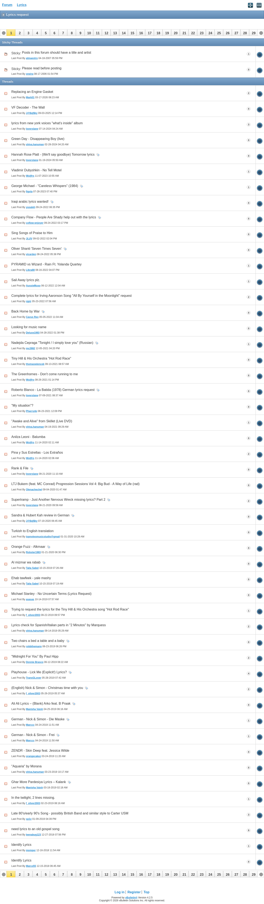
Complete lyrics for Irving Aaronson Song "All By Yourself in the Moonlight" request (71, 295)
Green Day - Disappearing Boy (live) (37, 139)
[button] (11, 32)
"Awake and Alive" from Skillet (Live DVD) (41, 421)
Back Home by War (25, 311)
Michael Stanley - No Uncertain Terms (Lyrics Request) (51, 593)
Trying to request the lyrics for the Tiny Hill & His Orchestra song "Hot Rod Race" (70, 609)
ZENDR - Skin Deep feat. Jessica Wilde (40, 750)
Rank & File (19, 468)
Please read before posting (41, 68)
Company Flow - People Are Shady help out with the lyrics (53, 217)
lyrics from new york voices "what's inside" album (47, 123)
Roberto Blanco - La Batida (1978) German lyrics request (53, 390)
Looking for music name (28, 327)
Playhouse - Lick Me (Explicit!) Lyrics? (39, 672)
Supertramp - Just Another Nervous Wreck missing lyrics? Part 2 (58, 499)
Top (146, 892)
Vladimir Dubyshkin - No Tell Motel (36, 170)
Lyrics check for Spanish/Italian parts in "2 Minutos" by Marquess (58, 625)
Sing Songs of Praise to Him (32, 233)
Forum (7, 5)
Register (134, 892)
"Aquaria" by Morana (26, 766)
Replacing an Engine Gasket (32, 91)
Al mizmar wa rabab (25, 562)
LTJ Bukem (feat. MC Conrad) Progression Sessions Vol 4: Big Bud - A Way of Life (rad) (75, 484)
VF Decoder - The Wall (28, 107)
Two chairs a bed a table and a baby (37, 641)
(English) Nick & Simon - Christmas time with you (47, 688)
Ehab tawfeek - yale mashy (31, 578)
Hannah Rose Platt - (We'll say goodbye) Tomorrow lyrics (53, 154)
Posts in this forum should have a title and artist (56, 52)
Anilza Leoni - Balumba (28, 437)
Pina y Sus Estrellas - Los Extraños (37, 452)
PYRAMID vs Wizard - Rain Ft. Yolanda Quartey (46, 264)
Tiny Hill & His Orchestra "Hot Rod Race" (41, 358)
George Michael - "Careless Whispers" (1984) (44, 186)
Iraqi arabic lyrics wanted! (30, 201)
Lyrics (22, 5)
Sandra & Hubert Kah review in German (40, 515)
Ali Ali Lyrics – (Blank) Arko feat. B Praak (41, 703)
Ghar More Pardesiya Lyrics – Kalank (38, 782)
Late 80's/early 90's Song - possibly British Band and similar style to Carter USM (69, 813)
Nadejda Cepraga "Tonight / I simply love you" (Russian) (52, 342)
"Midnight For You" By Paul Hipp (34, 656)
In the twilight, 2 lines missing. (33, 797)
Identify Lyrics (21, 844)
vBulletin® (131, 897)
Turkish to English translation (32, 531)
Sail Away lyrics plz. (25, 280)
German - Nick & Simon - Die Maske (38, 719)
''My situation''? (22, 405)
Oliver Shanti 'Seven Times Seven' (36, 248)
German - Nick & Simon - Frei (33, 735)
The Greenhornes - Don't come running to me (44, 374)
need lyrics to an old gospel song (35, 829)
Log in (120, 892)
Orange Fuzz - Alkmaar (28, 546)
